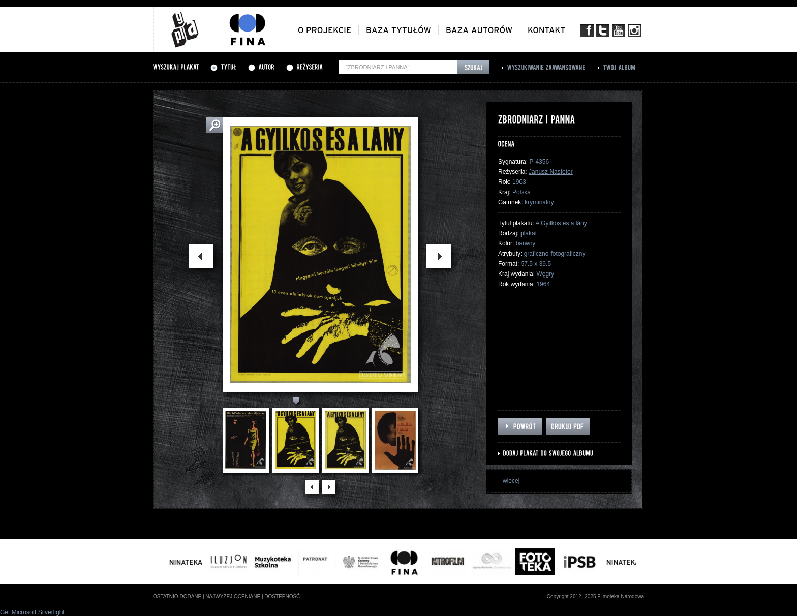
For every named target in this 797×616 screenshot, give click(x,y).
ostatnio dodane (177, 596)
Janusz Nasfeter (551, 171)
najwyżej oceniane (232, 596)
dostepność (282, 596)
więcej (511, 480)
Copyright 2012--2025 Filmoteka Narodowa (595, 596)
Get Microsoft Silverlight (32, 612)
